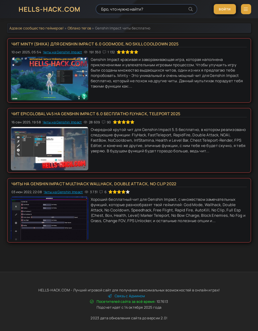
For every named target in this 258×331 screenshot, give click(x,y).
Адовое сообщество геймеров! (36, 28)
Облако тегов (80, 28)
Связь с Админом (126, 295)
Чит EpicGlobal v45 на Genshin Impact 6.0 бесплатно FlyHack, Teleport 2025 (95, 114)
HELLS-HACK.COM (49, 9)
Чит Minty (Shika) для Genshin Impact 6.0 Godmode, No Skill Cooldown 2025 (95, 44)
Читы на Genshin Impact (62, 52)
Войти (225, 9)
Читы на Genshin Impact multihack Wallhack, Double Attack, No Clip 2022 (93, 184)
